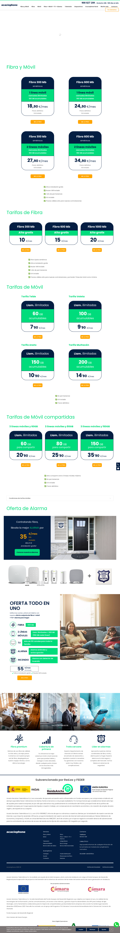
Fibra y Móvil (46, 834)
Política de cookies (107, 867)
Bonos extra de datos (49, 846)
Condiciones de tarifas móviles (19, 498)
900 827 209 (100, 3)
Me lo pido (24, 678)
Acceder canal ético (87, 854)
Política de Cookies (66, 929)
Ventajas (46, 854)
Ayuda (45, 856)
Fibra (61, 834)
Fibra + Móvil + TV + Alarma (66, 838)
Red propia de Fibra (66, 856)
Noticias (62, 858)
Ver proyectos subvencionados (60, 883)
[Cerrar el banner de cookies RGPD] (111, 929)
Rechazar (92, 929)
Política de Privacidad (93, 867)
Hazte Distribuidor (65, 854)
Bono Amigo (64, 843)
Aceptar (81, 929)
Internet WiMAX (47, 843)
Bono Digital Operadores (60, 921)
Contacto (46, 858)
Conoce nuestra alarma (27, 552)
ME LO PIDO (38, 122)
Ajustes (104, 929)
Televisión (46, 841)
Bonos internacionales (67, 846)
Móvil (44, 837)
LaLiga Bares (64, 841)
